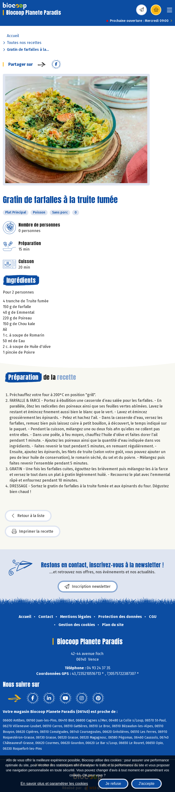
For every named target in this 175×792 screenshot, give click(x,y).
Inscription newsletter (88, 586)
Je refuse (113, 784)
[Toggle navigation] (169, 11)
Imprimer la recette (32, 531)
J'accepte (146, 784)
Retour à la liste (28, 515)
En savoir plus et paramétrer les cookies (54, 784)
